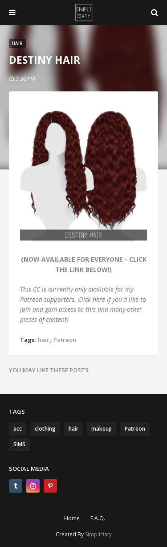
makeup (101, 428)
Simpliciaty (98, 534)
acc (17, 428)
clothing (45, 428)
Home (72, 518)
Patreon (64, 340)
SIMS (19, 444)
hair (43, 340)
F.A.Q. (97, 518)
